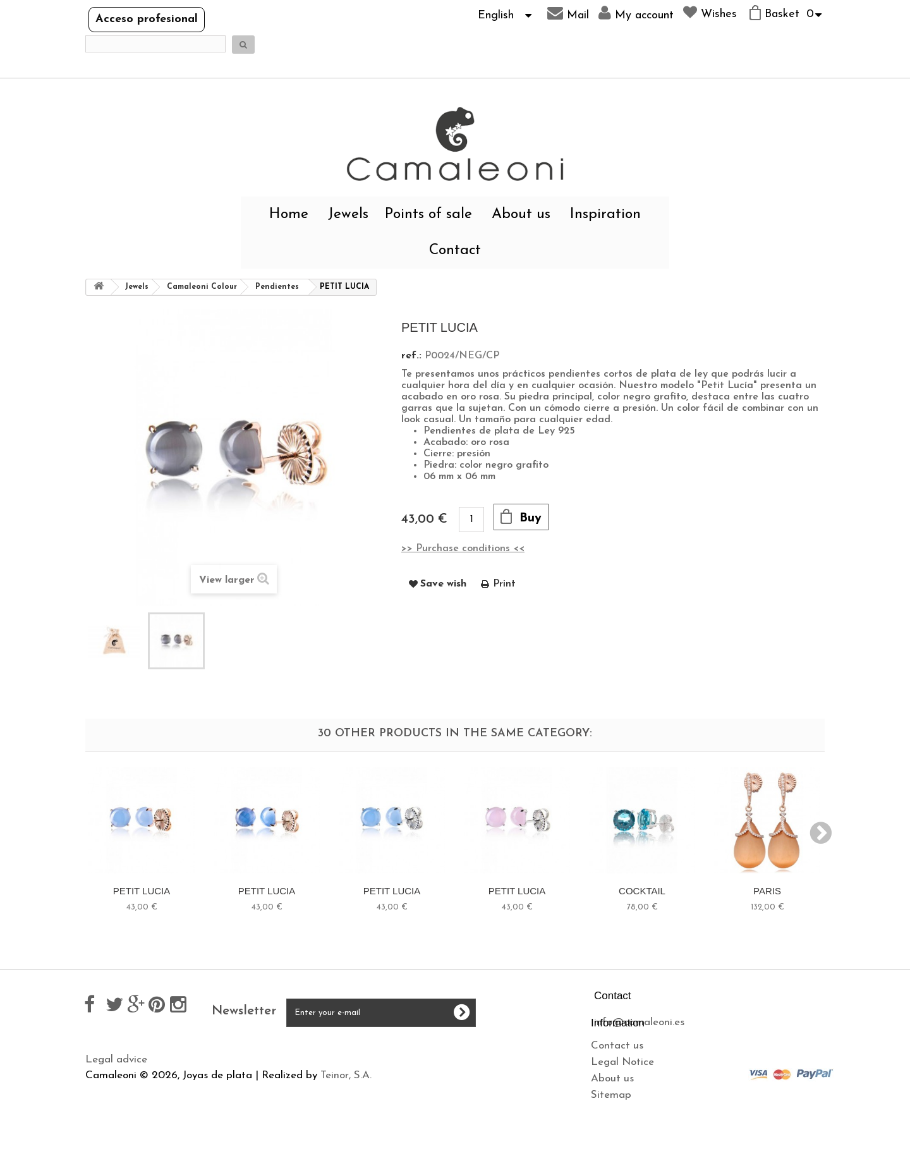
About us (521, 214)
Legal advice (306, 1047)
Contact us (111, 1069)
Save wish (443, 584)
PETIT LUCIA (142, 890)
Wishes (710, 12)
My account (636, 13)
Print (504, 584)
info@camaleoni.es (639, 1022)
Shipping (296, 1064)
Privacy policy (307, 1080)
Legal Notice (117, 1086)
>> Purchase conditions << (463, 549)
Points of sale (428, 214)
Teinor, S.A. (346, 1143)
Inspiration (605, 214)
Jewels (348, 214)
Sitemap (105, 1119)
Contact (455, 250)
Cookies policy (308, 1096)
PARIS (767, 890)
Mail (568, 13)
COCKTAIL (642, 890)
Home (288, 214)
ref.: (411, 356)
